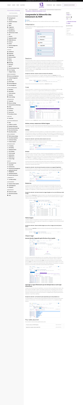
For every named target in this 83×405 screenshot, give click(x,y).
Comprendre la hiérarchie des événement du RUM (36, 11)
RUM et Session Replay (33, 9)
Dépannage (29, 235)
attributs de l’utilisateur (29, 70)
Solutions (22, 5)
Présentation (29, 24)
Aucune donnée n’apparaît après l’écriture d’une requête (40, 238)
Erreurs (27, 151)
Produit (9, 5)
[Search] (15, 13)
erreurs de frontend (49, 153)
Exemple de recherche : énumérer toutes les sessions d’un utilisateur (39, 73)
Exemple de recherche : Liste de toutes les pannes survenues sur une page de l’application (43, 167)
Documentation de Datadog (13, 10)
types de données (40, 26)
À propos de (49, 5)
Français (69, 14)
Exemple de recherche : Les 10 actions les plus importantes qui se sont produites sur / (42, 296)
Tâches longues (29, 218)
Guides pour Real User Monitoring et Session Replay (50, 9)
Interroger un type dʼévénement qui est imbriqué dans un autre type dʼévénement (43, 285)
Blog (54, 5)
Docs (26, 9)
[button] (68, 23)
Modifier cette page (71, 21)
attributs (27, 67)
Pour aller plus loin (32, 319)
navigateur (35, 157)
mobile (39, 157)
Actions (27, 130)
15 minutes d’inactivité (31, 66)
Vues (27, 87)
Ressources (28, 183)
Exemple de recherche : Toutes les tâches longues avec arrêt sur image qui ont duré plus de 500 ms (43, 226)
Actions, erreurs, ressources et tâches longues (37, 123)
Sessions (28, 58)
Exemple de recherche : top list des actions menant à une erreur (38, 138)
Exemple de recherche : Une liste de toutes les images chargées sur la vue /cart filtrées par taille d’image (44, 193)
